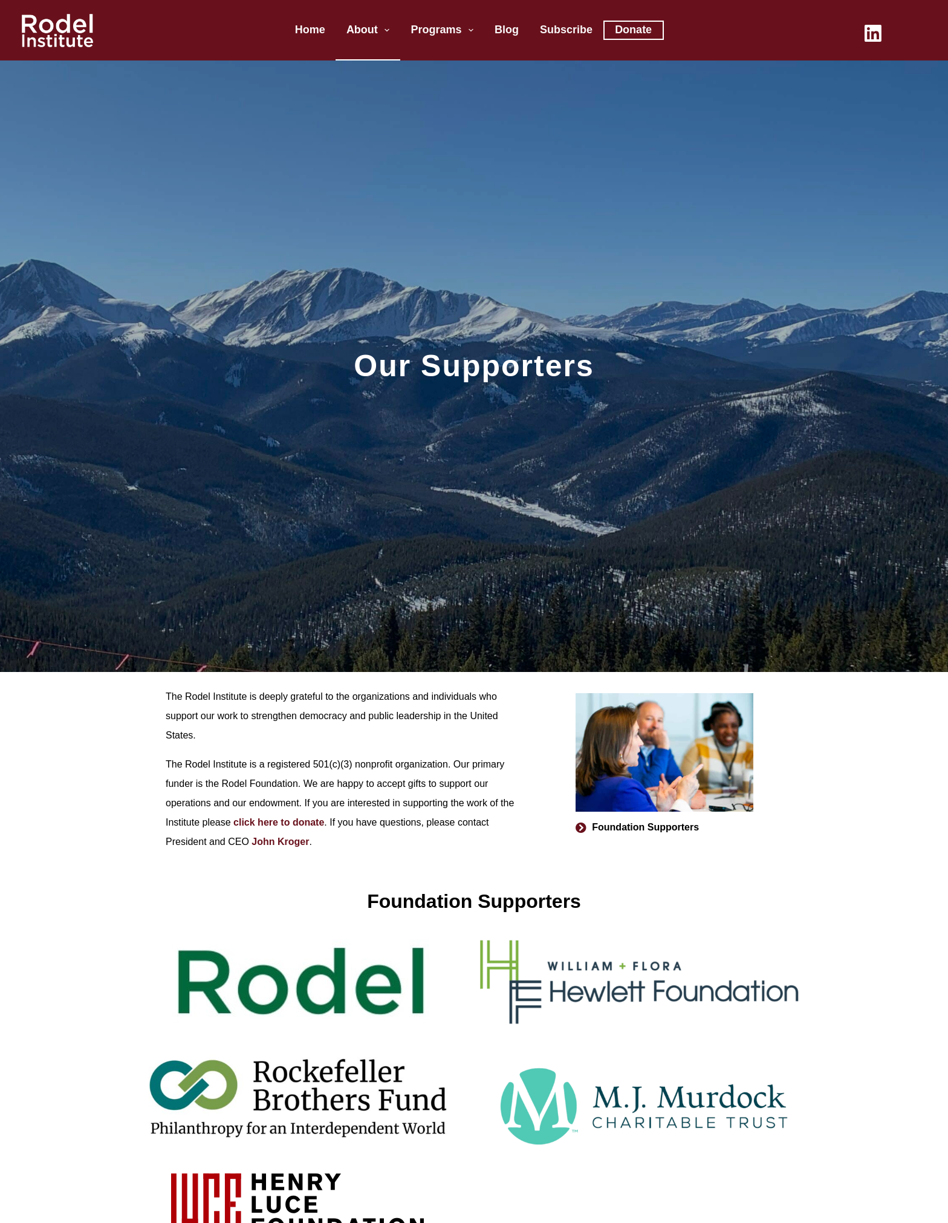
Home (310, 30)
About (370, 30)
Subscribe (566, 30)
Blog (507, 30)
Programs (444, 30)
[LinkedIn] (873, 33)
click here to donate (278, 822)
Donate (633, 30)
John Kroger (280, 842)
